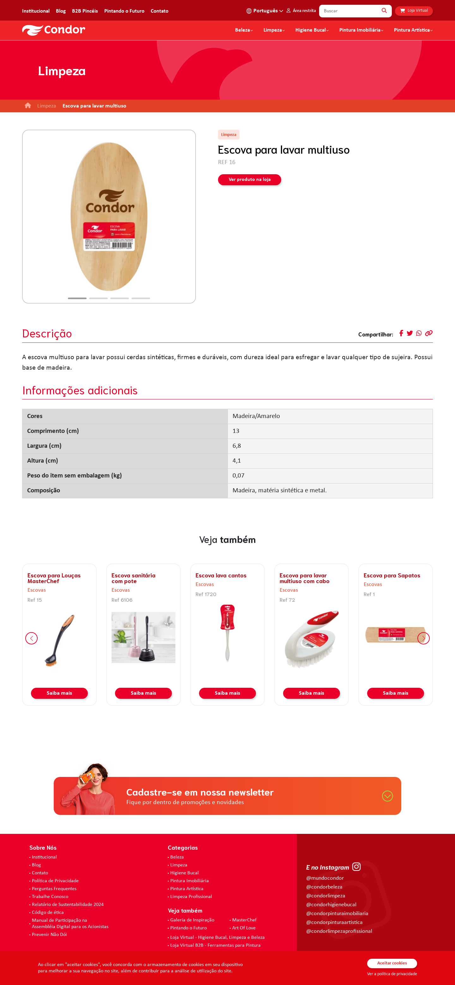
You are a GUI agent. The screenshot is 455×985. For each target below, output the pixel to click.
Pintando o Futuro (124, 11)
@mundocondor (325, 878)
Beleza (242, 30)
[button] (77, 298)
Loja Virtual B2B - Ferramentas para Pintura (215, 945)
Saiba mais (59, 693)
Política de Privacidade (55, 880)
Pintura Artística (412, 30)
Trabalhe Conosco (50, 896)
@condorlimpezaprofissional (339, 931)
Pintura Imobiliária (359, 30)
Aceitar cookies (392, 963)
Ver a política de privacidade (392, 974)
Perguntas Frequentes (54, 888)
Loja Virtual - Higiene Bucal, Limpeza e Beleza (217, 937)
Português (265, 11)
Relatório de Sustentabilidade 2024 (68, 904)
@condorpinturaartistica (334, 923)
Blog (61, 11)
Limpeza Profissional (191, 896)
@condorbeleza (324, 887)
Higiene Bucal (310, 30)
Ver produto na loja (250, 179)
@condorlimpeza (325, 896)
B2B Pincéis (85, 11)
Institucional (36, 11)
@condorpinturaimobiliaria (337, 914)
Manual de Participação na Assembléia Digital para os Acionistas (70, 923)
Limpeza (178, 865)
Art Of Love (244, 928)
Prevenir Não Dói (49, 934)
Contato (159, 11)
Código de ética (48, 912)
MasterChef (244, 920)
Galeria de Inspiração (192, 920)
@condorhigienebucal (331, 905)
